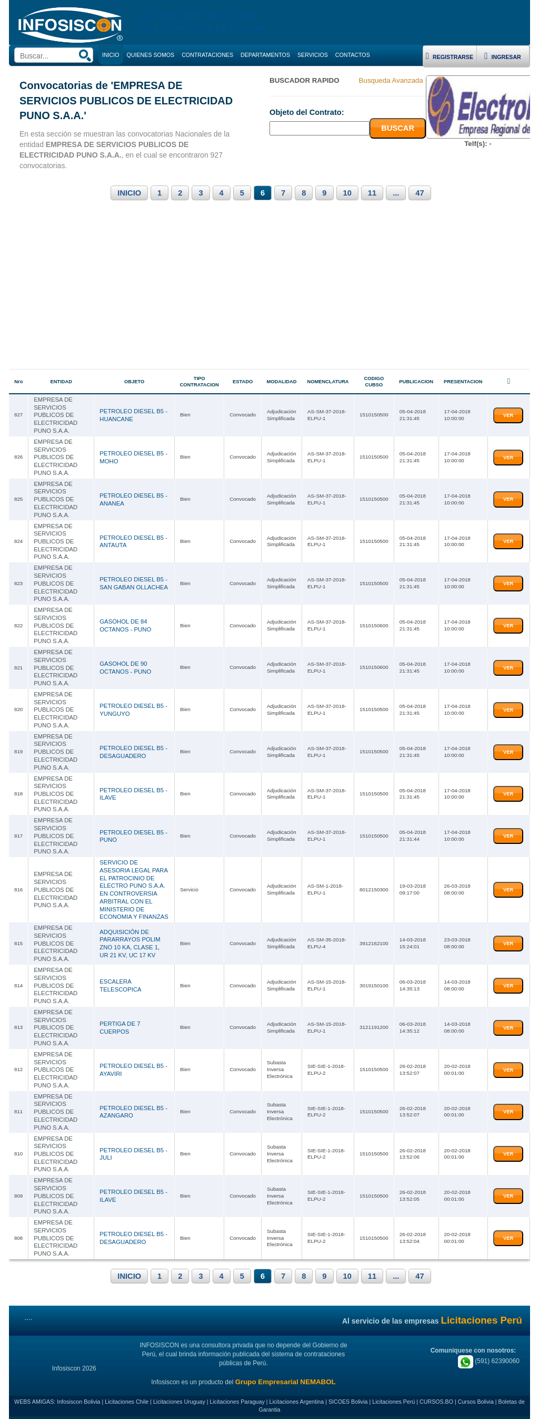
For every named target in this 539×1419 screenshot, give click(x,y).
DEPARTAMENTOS (265, 55)
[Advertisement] (269, 291)
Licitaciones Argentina (297, 1399)
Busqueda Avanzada (391, 80)
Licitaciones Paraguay (237, 1399)
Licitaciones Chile (126, 1399)
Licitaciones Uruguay (179, 1399)
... (396, 193)
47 (419, 193)
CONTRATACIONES (207, 55)
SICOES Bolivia (348, 1399)
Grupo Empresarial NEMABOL (285, 1379)
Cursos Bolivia (476, 1399)
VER (508, 415)
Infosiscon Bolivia (78, 1399)
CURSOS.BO (436, 1399)
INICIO (129, 193)
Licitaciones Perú (393, 1399)
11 (372, 193)
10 (347, 193)
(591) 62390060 (489, 1358)
